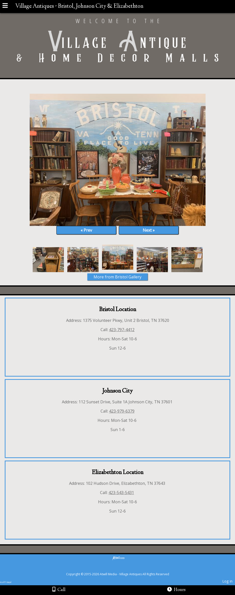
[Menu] (5, 6)
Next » (149, 230)
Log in (227, 581)
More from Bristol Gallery (117, 277)
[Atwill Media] (122, 568)
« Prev (86, 230)
